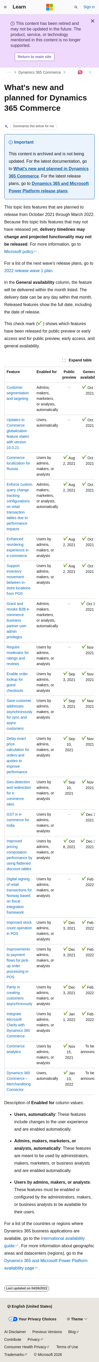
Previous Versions (47, 1332)
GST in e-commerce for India (18, 820)
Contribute (12, 1339)
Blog (72, 1332)
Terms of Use (67, 1347)
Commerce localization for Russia (18, 463)
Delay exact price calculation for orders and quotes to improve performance (18, 755)
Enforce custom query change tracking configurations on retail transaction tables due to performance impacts (19, 506)
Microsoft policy (18, 251)
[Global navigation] (5, 7)
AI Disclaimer (15, 1332)
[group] (49, 731)
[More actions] (90, 72)
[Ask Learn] (80, 72)
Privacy (34, 1339)
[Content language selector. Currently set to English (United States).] (29, 1306)
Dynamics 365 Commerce (39, 72)
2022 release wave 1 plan (28, 270)
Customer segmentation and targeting (18, 393)
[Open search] (76, 7)
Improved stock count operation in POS (19, 928)
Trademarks (14, 1354)
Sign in (89, 7)
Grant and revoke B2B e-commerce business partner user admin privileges (18, 620)
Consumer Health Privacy (25, 1347)
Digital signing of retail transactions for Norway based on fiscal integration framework (19, 895)
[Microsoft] (49, 7)
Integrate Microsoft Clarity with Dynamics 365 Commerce (18, 1025)
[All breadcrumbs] (8, 72)
